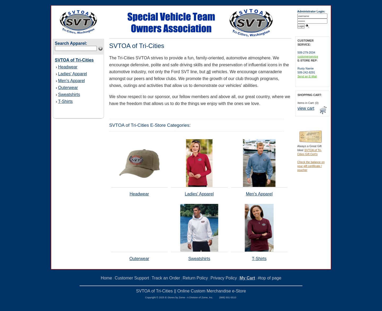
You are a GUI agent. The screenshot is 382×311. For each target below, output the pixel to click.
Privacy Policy (224, 278)
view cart (306, 108)
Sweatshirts (69, 94)
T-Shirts (65, 101)
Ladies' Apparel (72, 74)
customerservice (308, 56)
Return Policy (195, 278)
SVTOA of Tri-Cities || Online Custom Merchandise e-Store (191, 291)
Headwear (67, 67)
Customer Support (132, 278)
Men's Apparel (71, 80)
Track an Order (166, 278)
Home (106, 278)
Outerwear (68, 87)
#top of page (269, 278)
